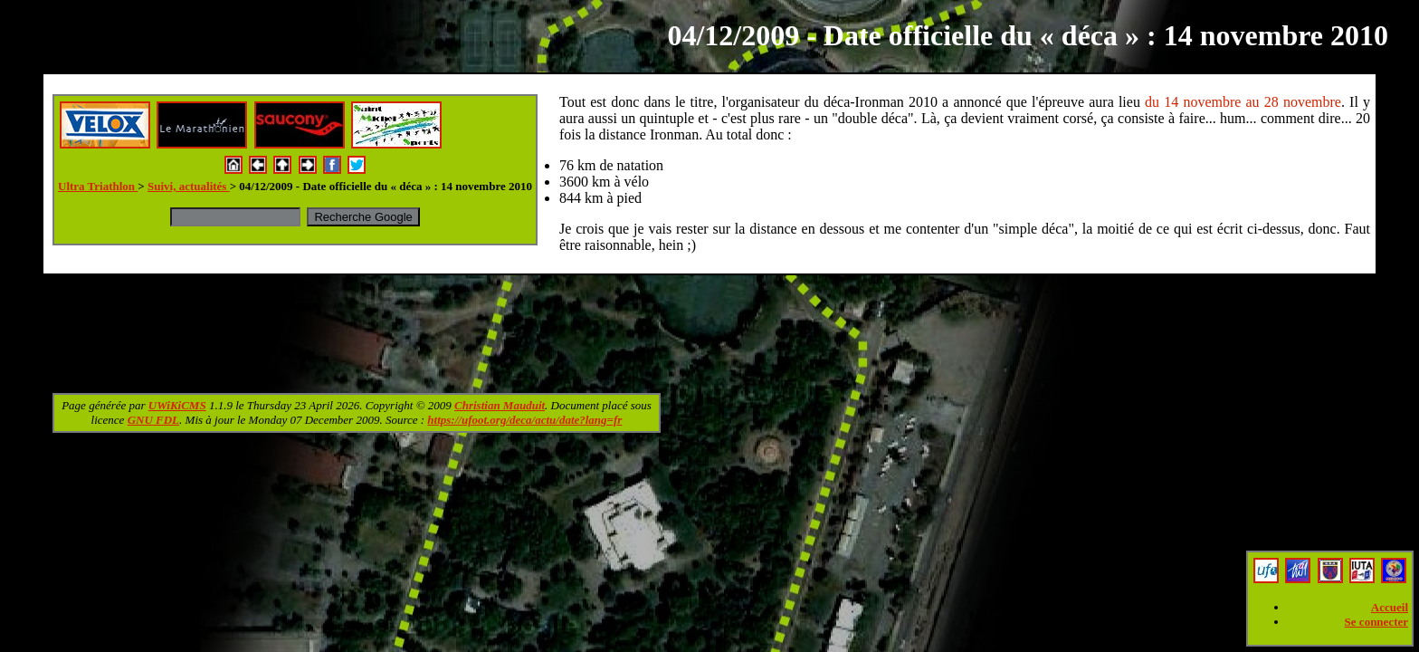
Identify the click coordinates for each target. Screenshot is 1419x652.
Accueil (1389, 607)
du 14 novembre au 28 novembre (1243, 102)
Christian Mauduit (499, 405)
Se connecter (1376, 621)
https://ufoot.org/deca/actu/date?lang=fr (524, 420)
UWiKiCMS (177, 405)
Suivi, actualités (189, 186)
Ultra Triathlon (98, 186)
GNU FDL (153, 420)
